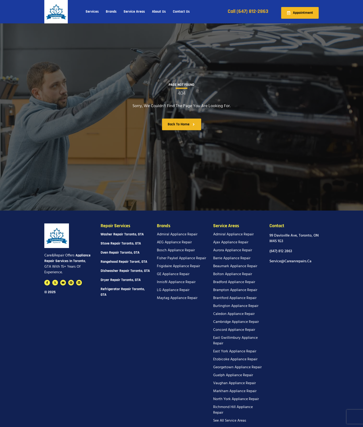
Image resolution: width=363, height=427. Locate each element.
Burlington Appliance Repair (235, 306)
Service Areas (134, 12)
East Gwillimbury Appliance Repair (235, 340)
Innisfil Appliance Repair (176, 282)
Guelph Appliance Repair (233, 375)
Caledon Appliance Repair (234, 314)
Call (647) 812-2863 (248, 11)
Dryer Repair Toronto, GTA (121, 279)
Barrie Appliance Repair (231, 258)
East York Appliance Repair (234, 351)
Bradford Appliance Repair (234, 282)
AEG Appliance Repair (174, 242)
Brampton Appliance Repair (235, 290)
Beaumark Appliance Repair (235, 266)
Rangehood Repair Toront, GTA (124, 261)
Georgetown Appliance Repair (237, 367)
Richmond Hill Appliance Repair (233, 410)
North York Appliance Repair (236, 399)
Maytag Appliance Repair (177, 298)
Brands (111, 12)
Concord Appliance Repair (234, 330)
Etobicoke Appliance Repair (235, 359)
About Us (159, 12)
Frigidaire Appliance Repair (178, 266)
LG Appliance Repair (173, 290)
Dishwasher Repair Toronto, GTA (125, 270)
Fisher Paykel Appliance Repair (181, 258)
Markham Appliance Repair (235, 391)
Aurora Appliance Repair (232, 250)
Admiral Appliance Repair (177, 234)
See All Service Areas (229, 420)
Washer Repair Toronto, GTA (122, 234)
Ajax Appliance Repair (230, 242)
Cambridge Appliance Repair (236, 322)
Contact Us (181, 12)
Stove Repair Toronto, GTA (121, 243)
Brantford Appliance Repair (235, 298)
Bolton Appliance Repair (232, 274)
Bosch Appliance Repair (176, 250)
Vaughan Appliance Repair (234, 383)
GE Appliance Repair (173, 274)
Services (92, 12)
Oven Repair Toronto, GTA (120, 252)
